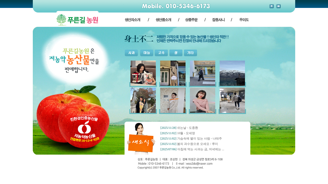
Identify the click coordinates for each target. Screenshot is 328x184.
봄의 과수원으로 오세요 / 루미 (197, 144)
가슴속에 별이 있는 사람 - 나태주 (199, 138)
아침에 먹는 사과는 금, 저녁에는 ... (200, 149)
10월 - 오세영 (186, 133)
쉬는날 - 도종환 (187, 128)
